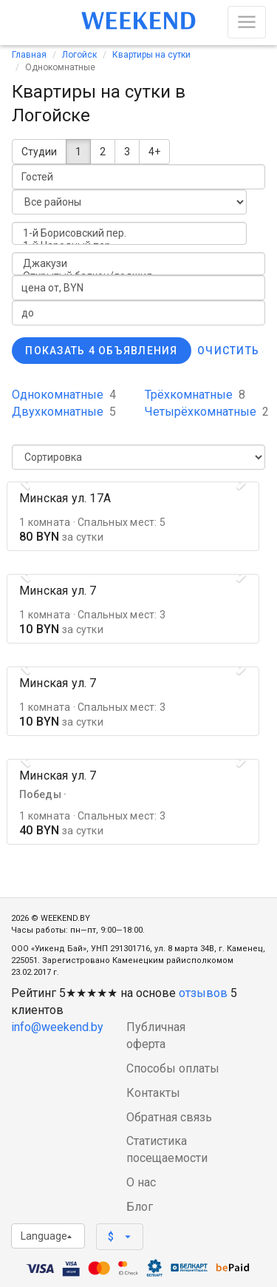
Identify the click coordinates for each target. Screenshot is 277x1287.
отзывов (203, 993)
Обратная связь (169, 1117)
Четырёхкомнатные (207, 412)
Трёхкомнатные (195, 395)
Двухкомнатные (64, 412)
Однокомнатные (64, 395)
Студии (39, 152)
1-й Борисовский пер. (129, 233)
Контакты (153, 1093)
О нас (141, 1182)
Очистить (228, 351)
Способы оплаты (172, 1068)
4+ (154, 152)
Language (46, 1236)
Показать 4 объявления (101, 351)
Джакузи (138, 263)
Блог (139, 1207)
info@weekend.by (57, 1027)
